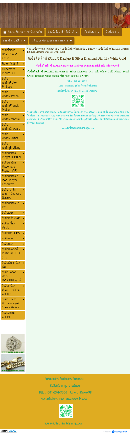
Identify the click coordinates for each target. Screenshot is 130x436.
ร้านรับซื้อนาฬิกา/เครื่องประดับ (43, 49)
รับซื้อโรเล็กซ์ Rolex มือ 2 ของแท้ (78, 49)
